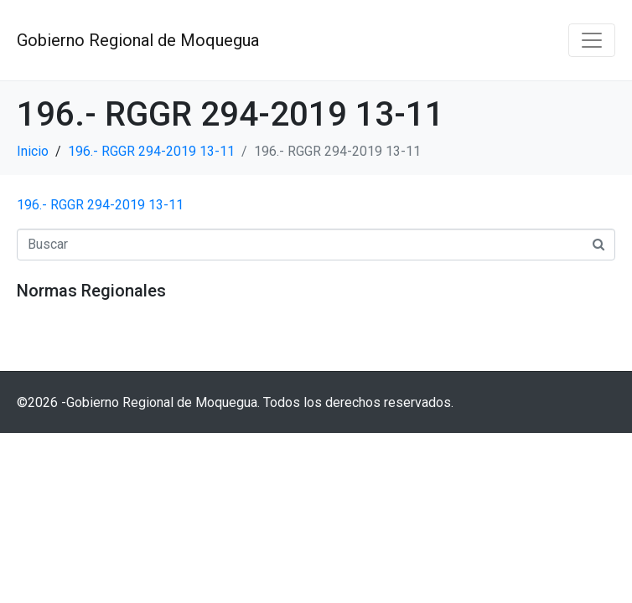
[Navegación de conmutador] (591, 40)
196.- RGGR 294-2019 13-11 (100, 205)
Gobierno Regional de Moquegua (138, 40)
